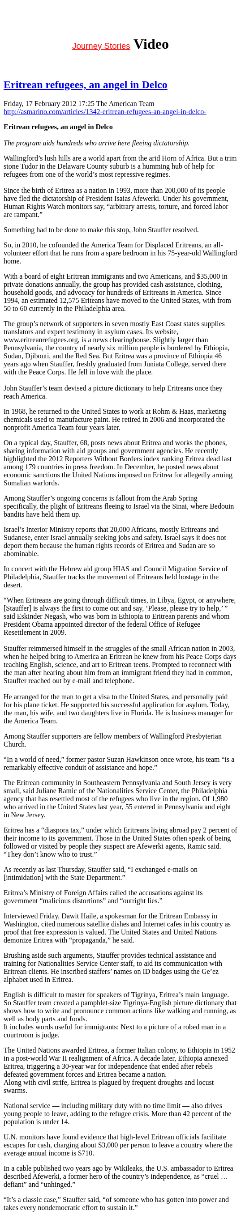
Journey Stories (101, 46)
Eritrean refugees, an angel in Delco (86, 84)
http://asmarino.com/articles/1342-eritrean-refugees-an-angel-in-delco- (105, 111)
